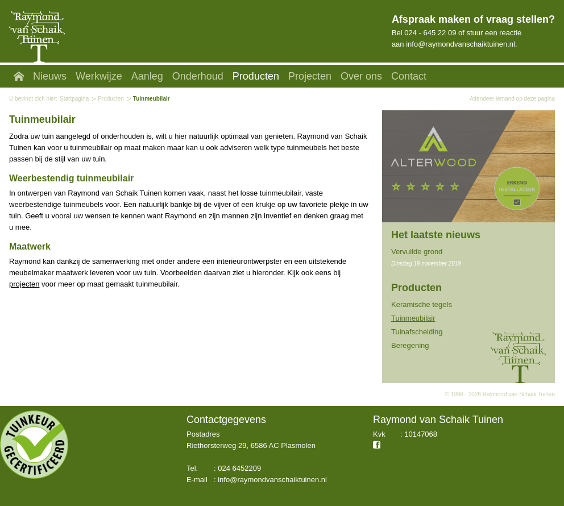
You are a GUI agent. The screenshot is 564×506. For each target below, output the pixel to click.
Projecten (309, 76)
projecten (24, 284)
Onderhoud (197, 76)
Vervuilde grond (416, 251)
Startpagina (74, 99)
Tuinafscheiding (417, 331)
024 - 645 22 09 (430, 32)
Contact (408, 76)
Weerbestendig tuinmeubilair (71, 178)
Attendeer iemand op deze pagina (512, 99)
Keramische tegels (421, 304)
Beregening (410, 345)
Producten (256, 76)
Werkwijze (99, 76)
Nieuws (50, 76)
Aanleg (147, 76)
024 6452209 (239, 468)
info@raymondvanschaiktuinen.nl (460, 44)
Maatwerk (30, 246)
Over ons (361, 76)
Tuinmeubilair (413, 318)
